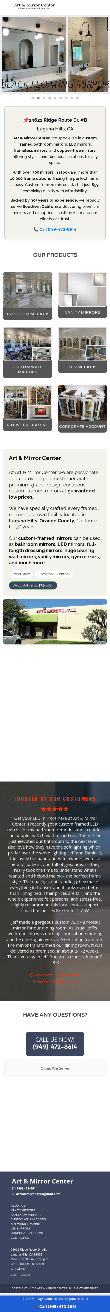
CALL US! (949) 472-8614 (33, 585)
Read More (21, 574)
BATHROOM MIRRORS (26, 1214)
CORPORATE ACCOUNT (27, 1233)
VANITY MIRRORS (23, 1210)
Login (14, 1274)
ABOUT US (18, 1205)
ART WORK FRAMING (25, 1224)
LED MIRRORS (21, 1228)
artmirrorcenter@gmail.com (38, 1194)
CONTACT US (20, 1237)
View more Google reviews (54, 974)
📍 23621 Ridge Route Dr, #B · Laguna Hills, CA (55, 1299)
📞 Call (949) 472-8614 (55, 1306)
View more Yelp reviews (55, 981)
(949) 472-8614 (26, 1188)
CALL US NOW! (55, 1043)
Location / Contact (54, 574)
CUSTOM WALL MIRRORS (28, 1219)
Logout (25, 1274)
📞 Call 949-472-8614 (55, 229)
